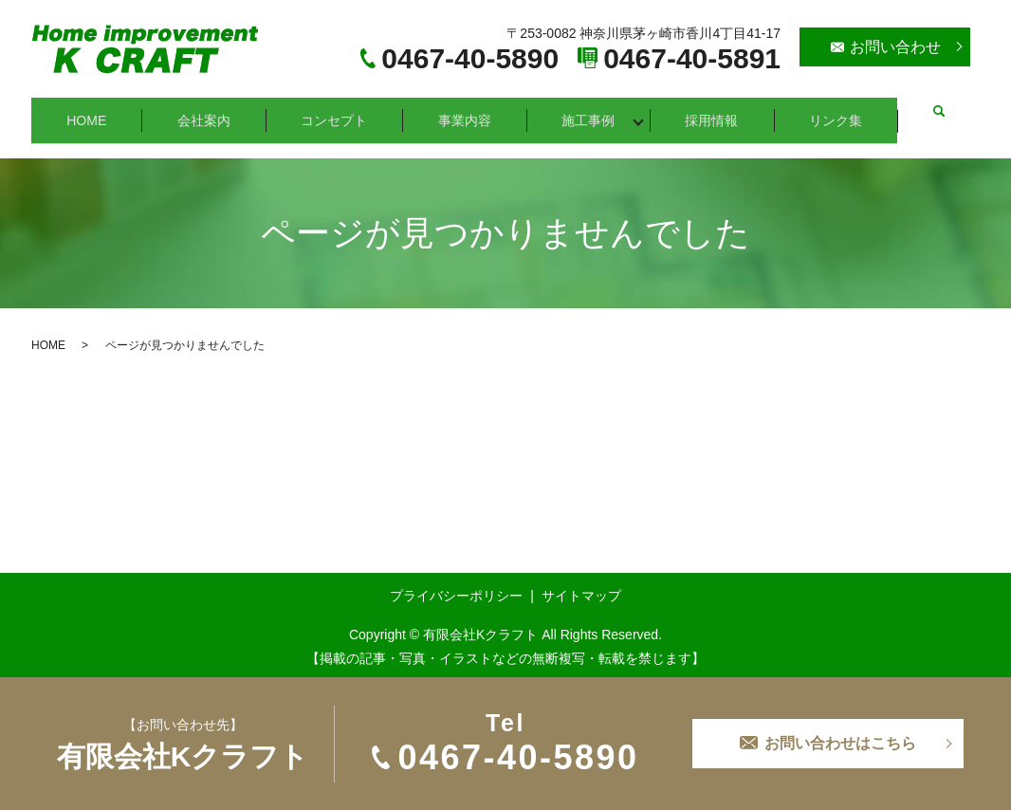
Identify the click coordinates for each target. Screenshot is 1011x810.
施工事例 (594, 111)
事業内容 (469, 111)
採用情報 (719, 111)
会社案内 (205, 111)
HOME (87, 111)
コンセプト (337, 111)
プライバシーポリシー (456, 578)
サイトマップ (581, 578)
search (944, 112)
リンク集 (845, 111)
